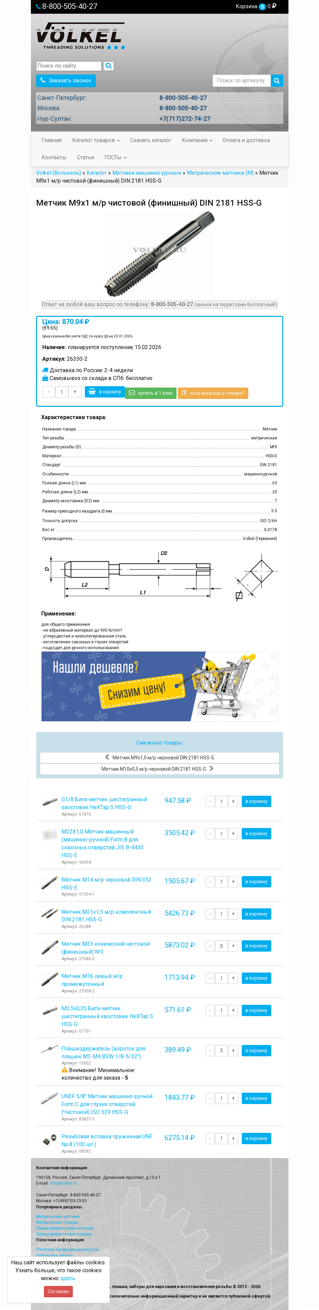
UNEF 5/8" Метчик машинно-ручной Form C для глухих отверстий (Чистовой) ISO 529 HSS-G (106, 1104)
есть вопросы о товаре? (213, 393)
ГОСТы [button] (115, 157)
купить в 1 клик (151, 393)
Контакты (54, 157)
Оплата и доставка (246, 140)
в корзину (105, 391)
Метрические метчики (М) (220, 173)
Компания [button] (197, 140)
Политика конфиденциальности (67, 1249)
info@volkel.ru (63, 1183)
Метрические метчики (58, 1216)
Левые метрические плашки (64, 1234)
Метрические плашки (57, 1222)
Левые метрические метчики (64, 1228)
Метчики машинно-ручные (146, 173)
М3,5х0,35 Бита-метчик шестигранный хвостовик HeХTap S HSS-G (107, 1016)
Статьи (85, 157)
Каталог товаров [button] (96, 140)
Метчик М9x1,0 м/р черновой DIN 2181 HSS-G (159, 757)
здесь (67, 1278)
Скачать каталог (150, 140)
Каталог (97, 173)
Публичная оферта (54, 1255)
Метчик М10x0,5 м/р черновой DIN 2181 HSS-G (158, 769)
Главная (52, 140)
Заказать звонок (66, 80)
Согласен (58, 1291)
